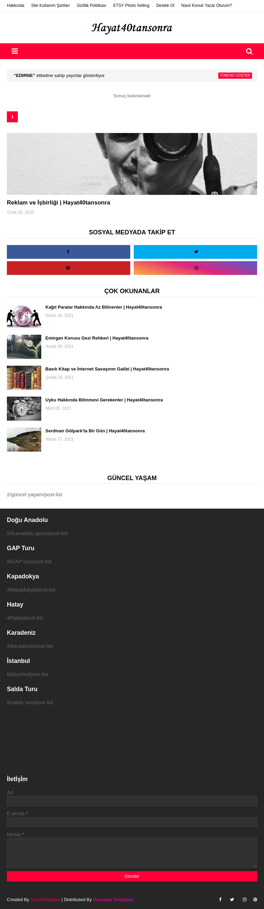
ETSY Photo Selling (131, 5)
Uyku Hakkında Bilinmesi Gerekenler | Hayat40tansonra (104, 399)
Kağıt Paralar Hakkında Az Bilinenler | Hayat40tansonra (103, 307)
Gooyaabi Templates (113, 899)
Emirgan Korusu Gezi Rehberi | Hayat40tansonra (96, 338)
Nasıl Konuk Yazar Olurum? (206, 5)
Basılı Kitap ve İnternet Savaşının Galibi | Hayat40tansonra (107, 369)
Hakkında (15, 5)
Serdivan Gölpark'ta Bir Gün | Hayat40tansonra (95, 430)
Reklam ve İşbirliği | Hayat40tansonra (58, 202)
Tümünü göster (235, 75)
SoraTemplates (45, 899)
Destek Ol (165, 5)
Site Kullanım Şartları (50, 5)
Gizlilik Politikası (91, 5)
